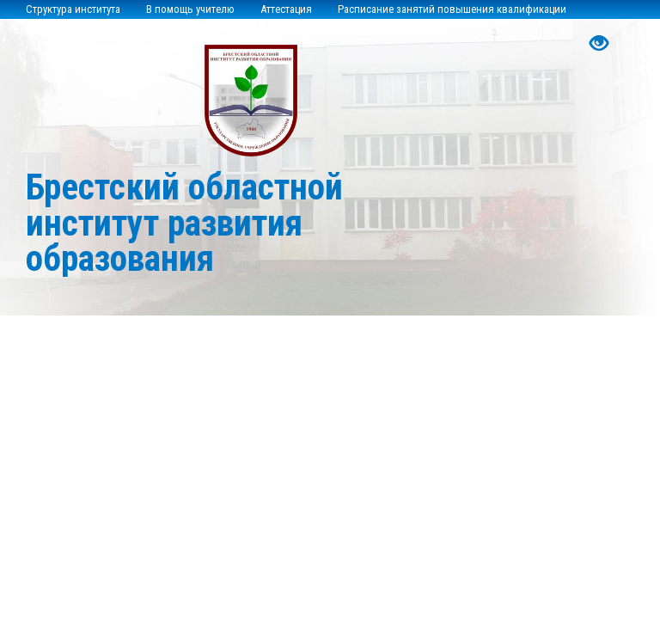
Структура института (73, 9)
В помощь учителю (190, 9)
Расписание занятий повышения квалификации (452, 9)
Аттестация (286, 9)
